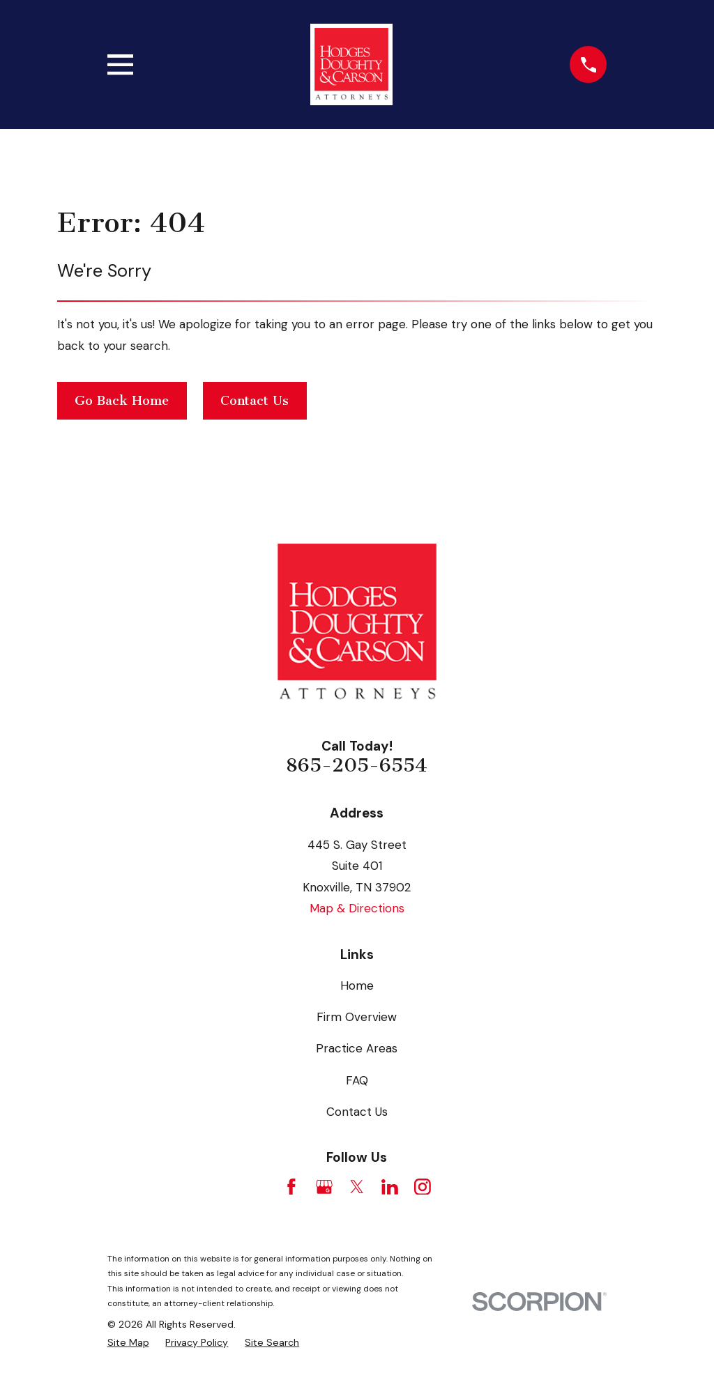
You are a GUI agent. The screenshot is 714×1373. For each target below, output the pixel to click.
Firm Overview (357, 1017)
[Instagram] (422, 1187)
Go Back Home (122, 400)
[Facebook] (291, 1187)
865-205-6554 (356, 765)
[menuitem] (128, 1343)
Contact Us (254, 400)
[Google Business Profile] (324, 1187)
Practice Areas (356, 1048)
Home (357, 985)
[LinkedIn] (389, 1187)
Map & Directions (357, 908)
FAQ (357, 1080)
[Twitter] (357, 1187)
